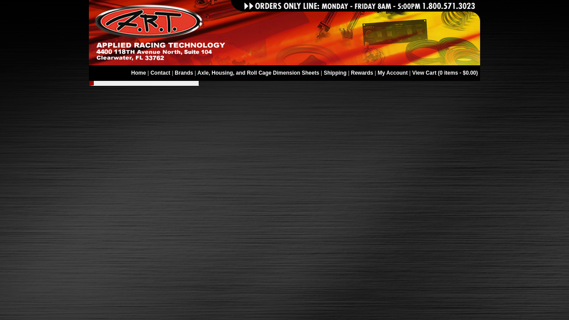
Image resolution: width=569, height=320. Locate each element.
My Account (393, 73)
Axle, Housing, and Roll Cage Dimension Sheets (258, 73)
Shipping (335, 73)
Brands (184, 73)
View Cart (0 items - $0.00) (445, 73)
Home (138, 73)
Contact (160, 73)
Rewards (362, 73)
